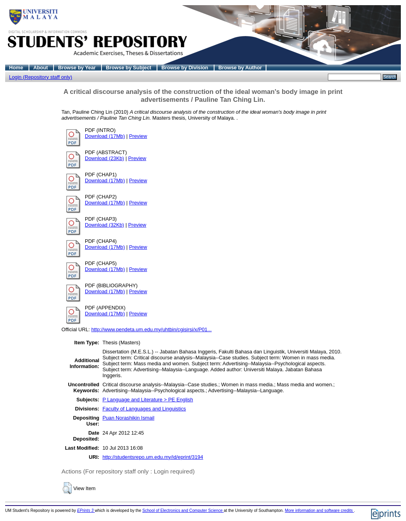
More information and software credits (319, 510)
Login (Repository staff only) (40, 77)
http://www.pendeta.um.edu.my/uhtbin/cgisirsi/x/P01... (151, 329)
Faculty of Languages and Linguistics (144, 409)
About (41, 68)
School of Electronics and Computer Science (183, 510)
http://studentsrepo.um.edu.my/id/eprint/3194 (152, 457)
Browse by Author (240, 68)
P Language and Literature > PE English (147, 400)
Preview (138, 136)
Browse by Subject (129, 68)
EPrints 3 (86, 510)
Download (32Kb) (104, 225)
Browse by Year (77, 68)
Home (17, 68)
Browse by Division (185, 68)
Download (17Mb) (105, 136)
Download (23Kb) (104, 158)
